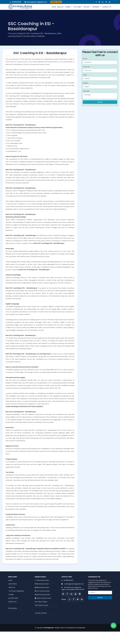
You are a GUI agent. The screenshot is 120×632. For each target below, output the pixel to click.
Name (85, 59)
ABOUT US (11, 588)
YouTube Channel (40, 613)
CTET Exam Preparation (16, 591)
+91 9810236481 (68, 581)
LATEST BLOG (12, 584)
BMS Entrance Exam (42, 588)
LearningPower (80, 628)
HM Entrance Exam (42, 581)
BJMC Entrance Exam (42, 595)
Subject (85, 83)
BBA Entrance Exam (42, 584)
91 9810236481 (16, 2)
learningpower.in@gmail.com (36, 2)
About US (60, 7)
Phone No (86, 67)
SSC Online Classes (41, 602)
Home (54, 7)
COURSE (11, 595)
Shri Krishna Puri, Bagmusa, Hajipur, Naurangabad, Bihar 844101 (72, 589)
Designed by (71, 628)
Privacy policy (12, 609)
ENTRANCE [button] (96, 7)
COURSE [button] (68, 7)
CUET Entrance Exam (41, 606)
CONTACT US (106, 7)
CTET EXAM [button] (77, 7)
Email (85, 75)
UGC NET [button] (87, 7)
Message (86, 91)
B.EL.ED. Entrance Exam (43, 598)
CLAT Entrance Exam (42, 591)
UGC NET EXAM (13, 598)
